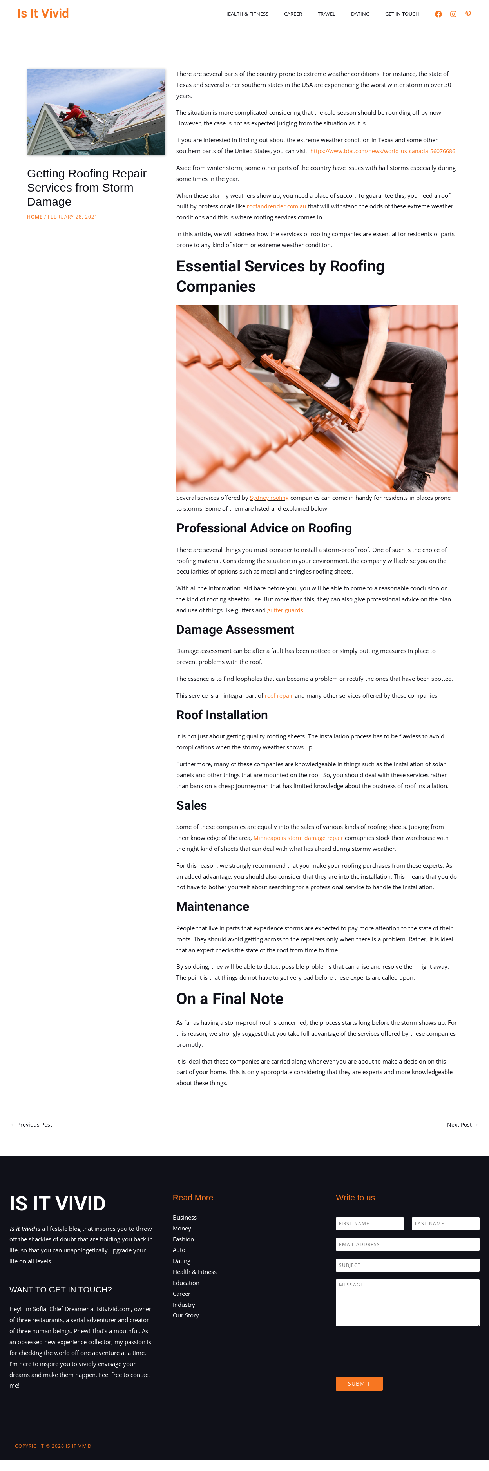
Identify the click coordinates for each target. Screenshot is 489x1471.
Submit (359, 1395)
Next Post (462, 1136)
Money (182, 1239)
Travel (340, 13)
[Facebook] (438, 14)
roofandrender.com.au (277, 217)
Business (185, 1228)
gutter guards (285, 620)
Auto (179, 1261)
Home (35, 217)
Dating (368, 13)
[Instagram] (453, 14)
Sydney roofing (270, 508)
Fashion (183, 1250)
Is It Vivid (43, 13)
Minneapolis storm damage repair (299, 848)
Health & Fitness (271, 13)
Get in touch (405, 13)
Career (312, 13)
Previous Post (32, 1136)
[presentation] (395, 1375)
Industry (184, 1316)
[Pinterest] (468, 14)
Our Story (186, 1327)
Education (186, 1294)
